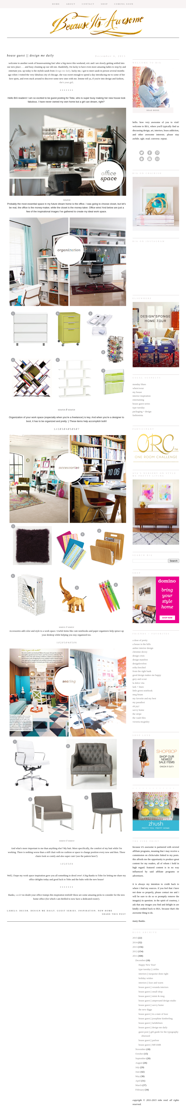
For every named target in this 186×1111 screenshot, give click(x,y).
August (139, 1062)
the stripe (137, 713)
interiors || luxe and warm (151, 982)
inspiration (87, 911)
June (137, 1071)
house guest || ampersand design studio (157, 1000)
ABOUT (70, 4)
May (137, 1076)
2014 (135, 942)
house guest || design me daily (153, 1027)
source (66, 200)
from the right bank (142, 671)
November (140, 1049)
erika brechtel (139, 667)
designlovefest (140, 663)
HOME (56, 4)
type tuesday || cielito (149, 969)
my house (137, 392)
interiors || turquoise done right (153, 973)
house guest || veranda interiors (153, 987)
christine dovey (140, 651)
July (137, 1067)
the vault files (139, 717)
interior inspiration (142, 395)
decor (24, 911)
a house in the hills (142, 644)
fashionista (138, 415)
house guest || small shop (151, 991)
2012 (135, 951)
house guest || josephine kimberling (156, 1018)
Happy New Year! (147, 964)
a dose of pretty (140, 640)
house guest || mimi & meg (151, 996)
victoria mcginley (141, 721)
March (138, 1085)
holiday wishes (146, 978)
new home (105, 911)
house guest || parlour (149, 1040)
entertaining (138, 399)
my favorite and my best (144, 698)
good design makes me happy (147, 675)
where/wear (138, 388)
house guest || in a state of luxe (153, 1014)
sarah (18, 894)
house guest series (141, 403)
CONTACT (88, 4)
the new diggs (145, 1009)
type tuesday (139, 407)
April (138, 1080)
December (140, 960)
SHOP (104, 4)
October (139, 1053)
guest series (66, 911)
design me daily (62, 70)
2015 (135, 937)
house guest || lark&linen (151, 1023)
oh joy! (136, 706)
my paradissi (139, 702)
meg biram (138, 694)
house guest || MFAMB (150, 1044)
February (140, 1089)
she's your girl (66, 82)
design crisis (139, 655)
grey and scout (140, 679)
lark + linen (138, 686)
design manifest (140, 659)
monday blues (139, 384)
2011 (135, 955)
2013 (135, 946)
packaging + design (142, 411)
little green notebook (143, 690)
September (140, 1058)
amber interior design (143, 648)
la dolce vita (139, 683)
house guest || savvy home (151, 1005)
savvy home (138, 710)
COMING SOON (123, 4)
